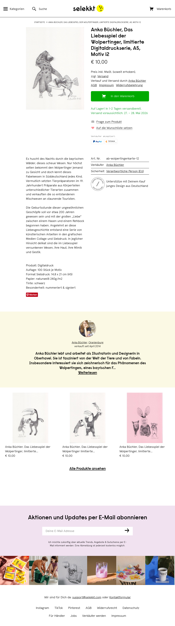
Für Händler (57, 615)
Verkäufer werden (94, 615)
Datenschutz (131, 608)
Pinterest (74, 608)
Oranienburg (96, 342)
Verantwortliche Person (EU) (125, 171)
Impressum (118, 615)
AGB (89, 608)
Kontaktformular (120, 597)
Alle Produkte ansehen (87, 469)
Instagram (42, 608)
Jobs (73, 615)
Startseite (39, 22)
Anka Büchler (137, 80)
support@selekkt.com (86, 597)
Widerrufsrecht (107, 608)
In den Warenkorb (122, 96)
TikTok (59, 608)
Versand (102, 76)
